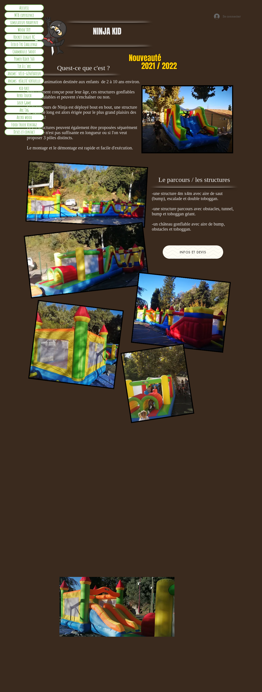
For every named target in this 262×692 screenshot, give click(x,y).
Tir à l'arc (24, 66)
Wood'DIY (24, 30)
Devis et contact (24, 132)
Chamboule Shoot (24, 51)
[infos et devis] (193, 252)
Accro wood (24, 117)
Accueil (24, 8)
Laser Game (24, 103)
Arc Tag (24, 110)
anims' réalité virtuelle (24, 81)
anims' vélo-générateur (24, 73)
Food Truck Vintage (24, 124)
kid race (24, 88)
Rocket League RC (24, 37)
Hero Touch (24, 95)
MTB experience (24, 15)
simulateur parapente (24, 22)
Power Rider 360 (24, 59)
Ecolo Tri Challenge (24, 44)
